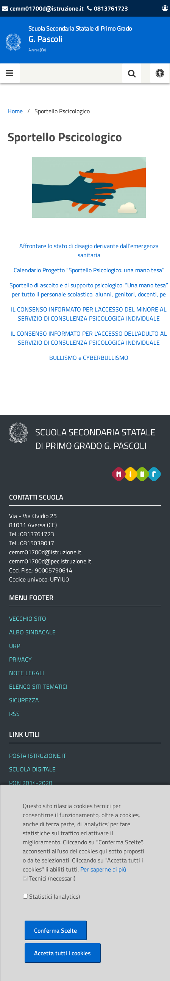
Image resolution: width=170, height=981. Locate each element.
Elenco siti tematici (38, 686)
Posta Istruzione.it (37, 755)
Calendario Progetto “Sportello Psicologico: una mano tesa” (89, 270)
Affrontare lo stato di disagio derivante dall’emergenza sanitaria (89, 250)
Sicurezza (24, 700)
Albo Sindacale (32, 632)
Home (15, 111)
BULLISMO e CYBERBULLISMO (88, 357)
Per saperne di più (103, 869)
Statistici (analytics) (54, 896)
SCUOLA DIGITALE (32, 769)
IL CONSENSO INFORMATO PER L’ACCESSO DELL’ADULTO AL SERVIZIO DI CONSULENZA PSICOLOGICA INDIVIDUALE (89, 338)
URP (14, 645)
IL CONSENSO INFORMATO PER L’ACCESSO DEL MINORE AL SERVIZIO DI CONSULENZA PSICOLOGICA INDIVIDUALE (89, 314)
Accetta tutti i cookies (62, 953)
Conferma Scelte (55, 930)
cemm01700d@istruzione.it (47, 8)
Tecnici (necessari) (52, 878)
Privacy (20, 659)
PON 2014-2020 (30, 782)
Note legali (26, 672)
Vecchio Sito (27, 618)
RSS (14, 713)
